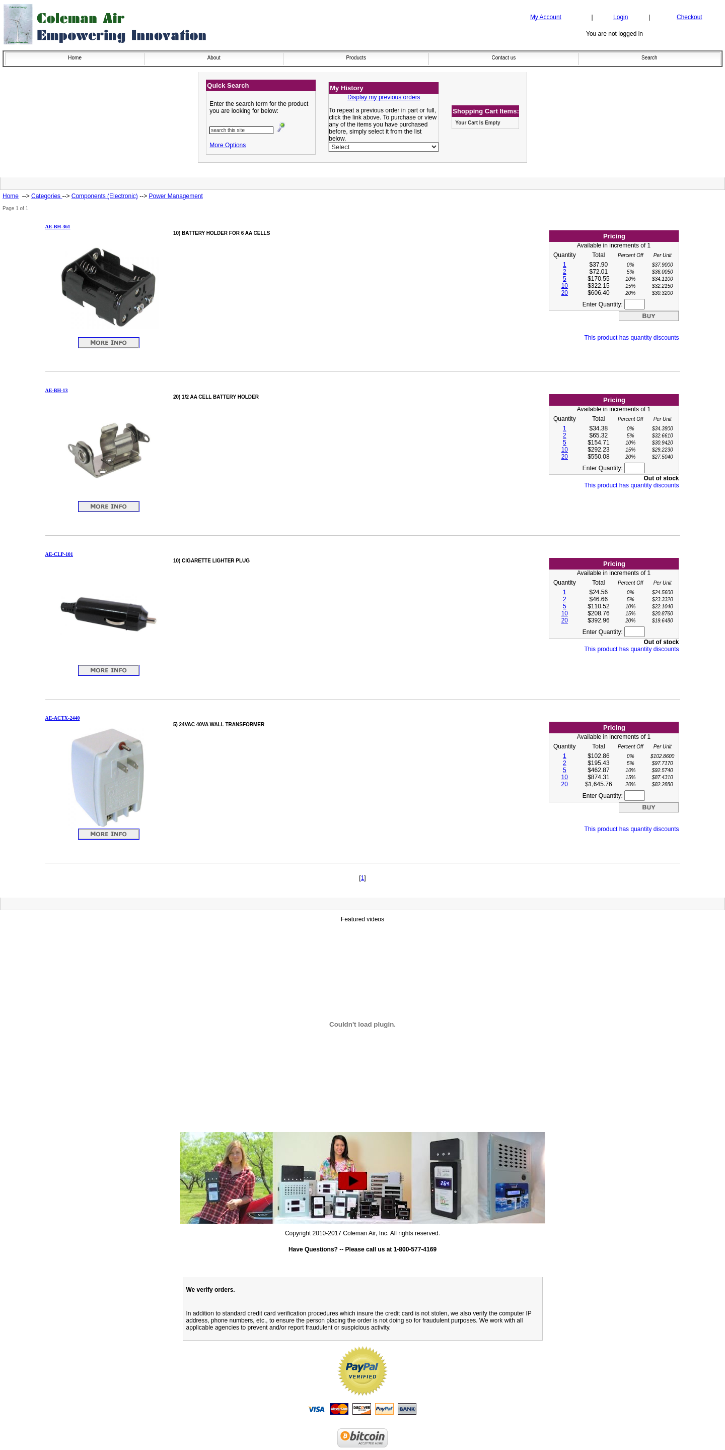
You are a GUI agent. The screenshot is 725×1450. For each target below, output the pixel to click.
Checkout (689, 17)
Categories (46, 196)
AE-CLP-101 (59, 554)
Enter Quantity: (614, 304)
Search (649, 57)
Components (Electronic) (104, 196)
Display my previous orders (383, 97)
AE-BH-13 (56, 390)
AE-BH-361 (57, 226)
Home (75, 57)
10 (564, 285)
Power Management (175, 196)
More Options (227, 145)
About (214, 57)
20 (564, 292)
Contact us (504, 57)
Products (356, 57)
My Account (545, 17)
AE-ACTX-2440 (62, 718)
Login (620, 17)
